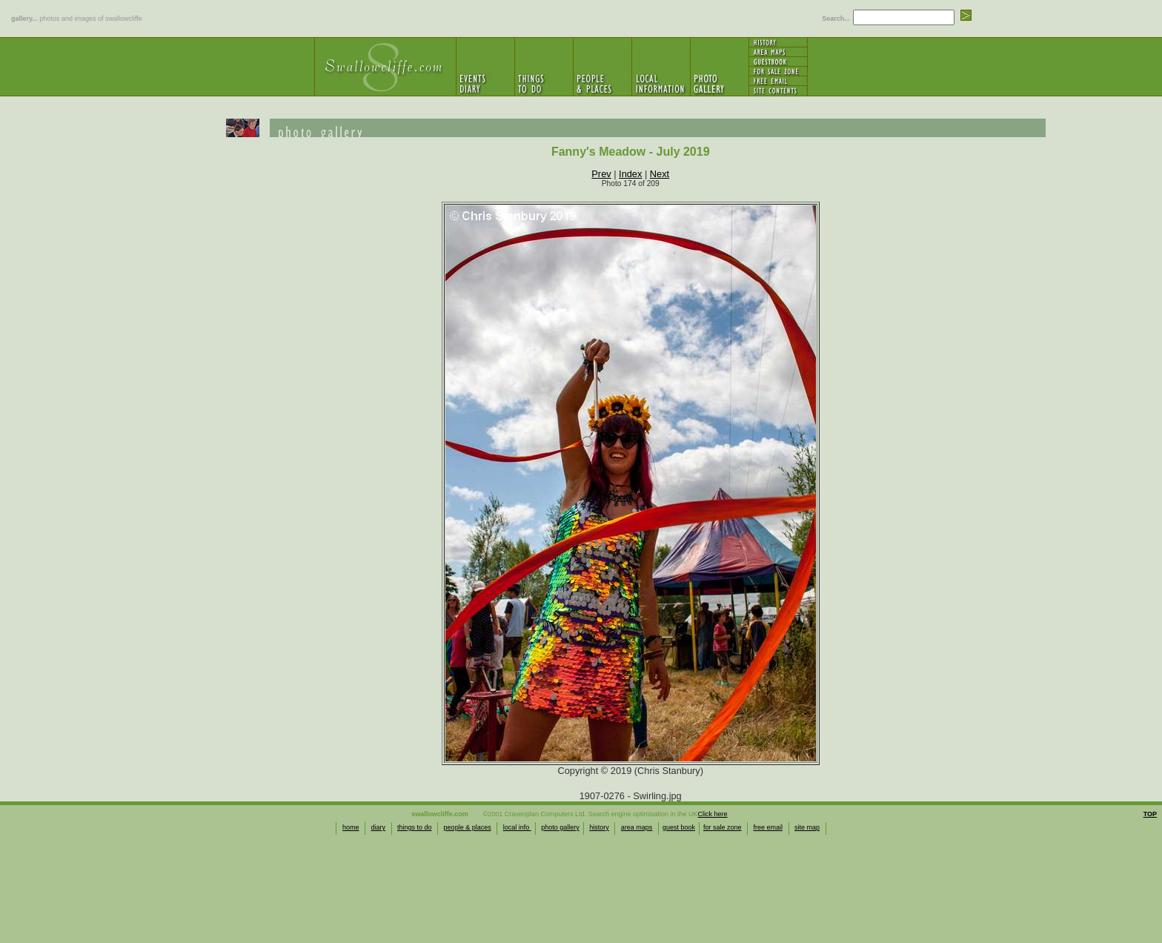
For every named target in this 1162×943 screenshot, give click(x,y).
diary (378, 827)
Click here (713, 814)
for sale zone (722, 827)
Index (630, 173)
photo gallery (560, 827)
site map (807, 827)
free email (768, 827)
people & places (467, 827)
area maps (637, 827)
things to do (414, 827)
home (350, 827)
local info (517, 827)
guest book (679, 827)
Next (659, 173)
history (599, 827)
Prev (601, 173)
